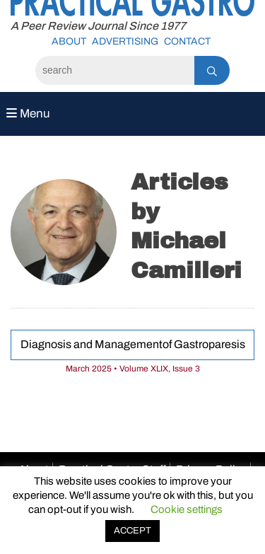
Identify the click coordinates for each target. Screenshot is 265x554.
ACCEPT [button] (132, 531)
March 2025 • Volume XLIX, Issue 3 (133, 369)
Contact (187, 41)
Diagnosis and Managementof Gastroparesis (132, 344)
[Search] (114, 70)
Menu (28, 113)
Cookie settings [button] (187, 509)
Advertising (125, 41)
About (69, 41)
